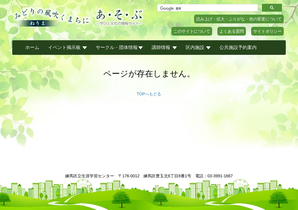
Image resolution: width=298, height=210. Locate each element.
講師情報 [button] (164, 47)
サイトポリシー (267, 31)
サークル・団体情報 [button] (119, 47)
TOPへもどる (149, 94)
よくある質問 (231, 31)
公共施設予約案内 (238, 47)
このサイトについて (191, 31)
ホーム (32, 47)
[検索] (207, 8)
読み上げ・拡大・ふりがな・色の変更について (239, 19)
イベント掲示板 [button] (67, 47)
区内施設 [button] (198, 47)
